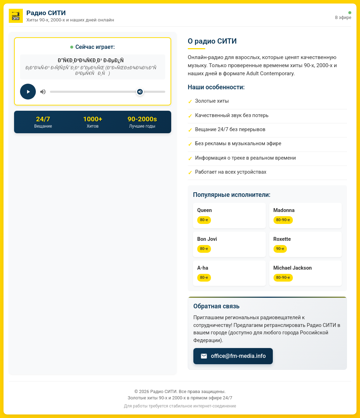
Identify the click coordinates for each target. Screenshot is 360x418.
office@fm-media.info (233, 356)
